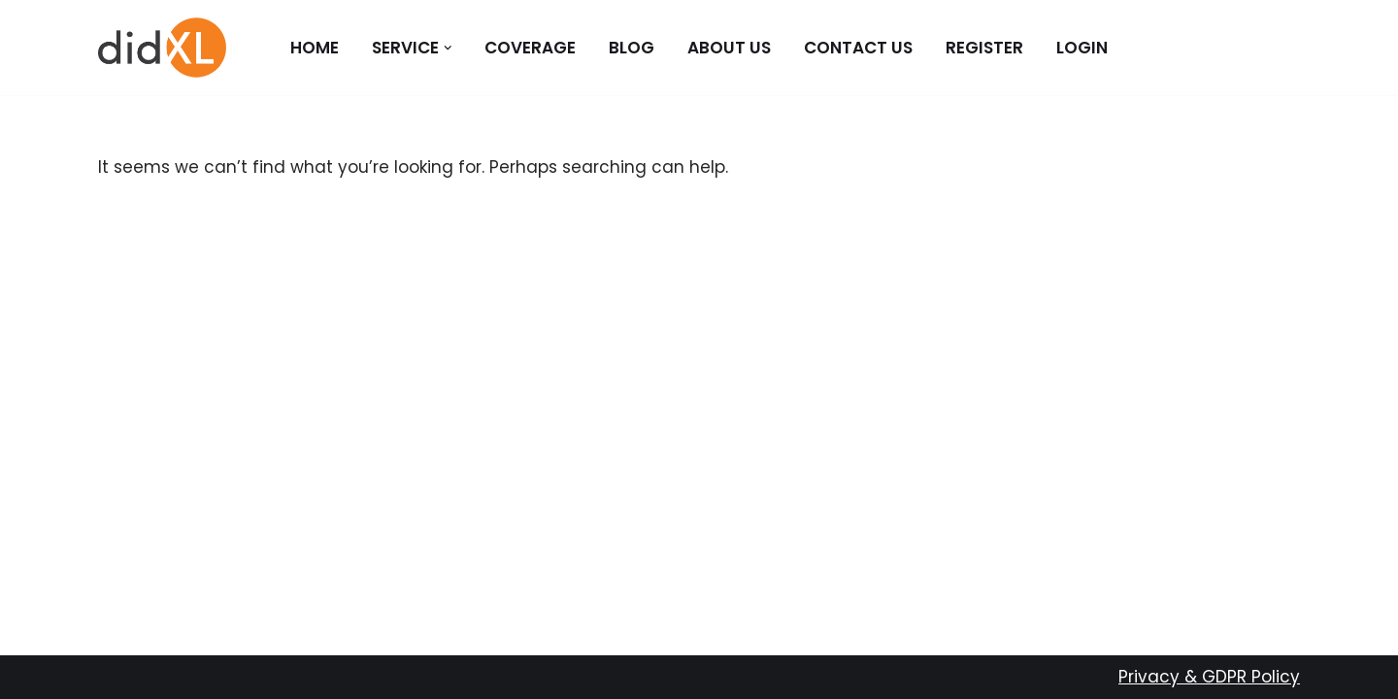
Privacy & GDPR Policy (1209, 676)
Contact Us (858, 47)
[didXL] (162, 47)
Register (984, 47)
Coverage (530, 47)
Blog (631, 47)
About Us (729, 47)
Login (1082, 47)
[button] (448, 48)
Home (314, 47)
